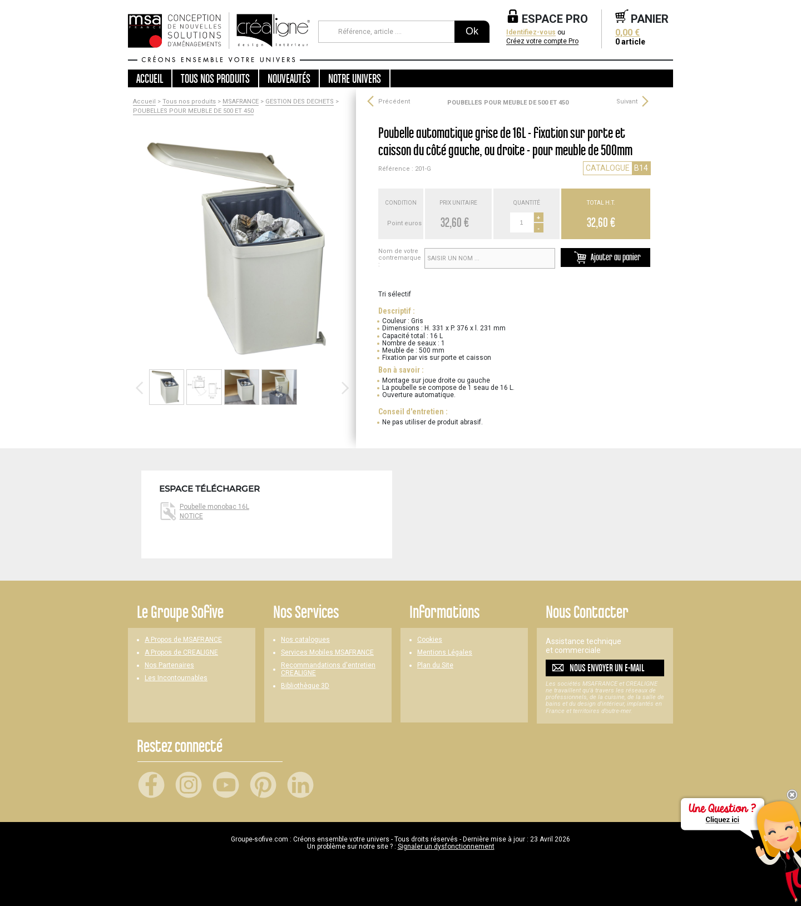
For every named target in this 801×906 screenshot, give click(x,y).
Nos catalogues (305, 639)
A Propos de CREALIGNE (181, 652)
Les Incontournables (176, 678)
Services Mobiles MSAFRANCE (327, 652)
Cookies (429, 639)
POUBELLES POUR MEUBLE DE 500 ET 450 (193, 111)
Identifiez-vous (531, 32)
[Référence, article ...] (386, 32)
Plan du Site (435, 665)
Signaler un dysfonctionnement (446, 846)
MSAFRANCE (240, 101)
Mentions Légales (444, 652)
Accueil (149, 78)
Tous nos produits (189, 101)
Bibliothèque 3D (305, 686)
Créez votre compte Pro (542, 41)
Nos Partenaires (169, 665)
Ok (472, 31)
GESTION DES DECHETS (299, 101)
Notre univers (354, 78)
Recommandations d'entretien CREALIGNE (328, 669)
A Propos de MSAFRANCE (183, 639)
